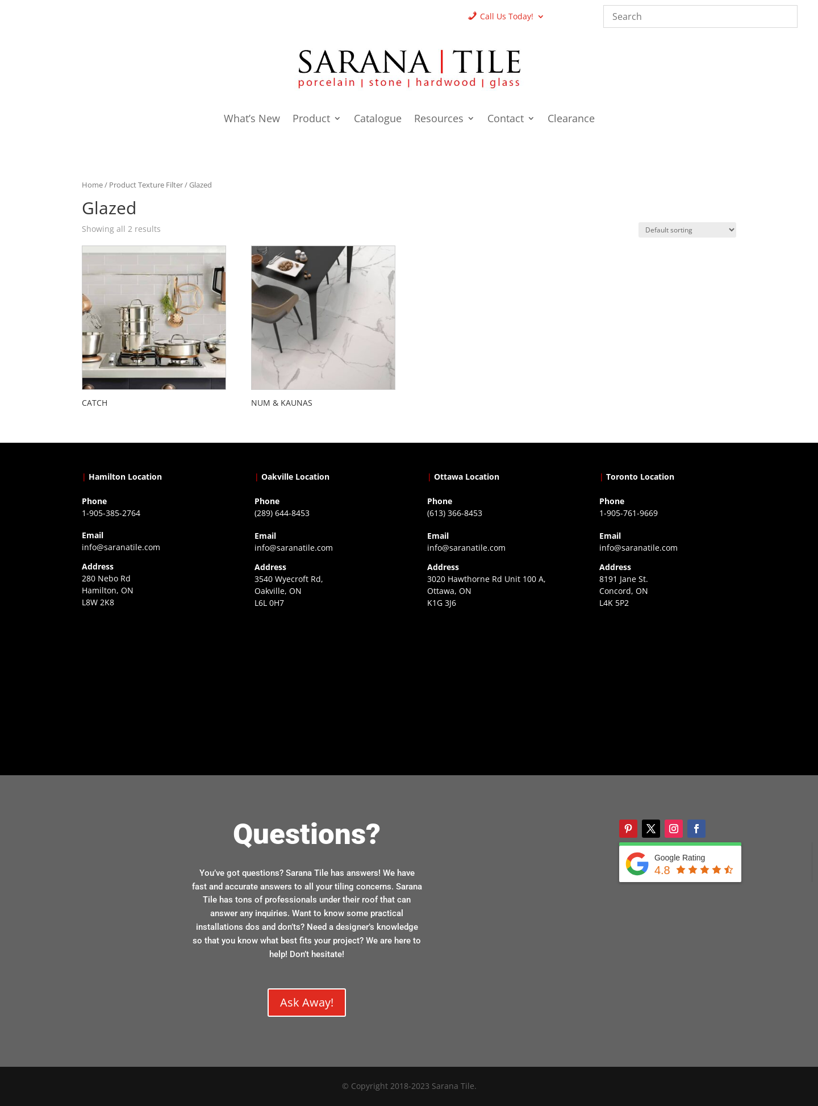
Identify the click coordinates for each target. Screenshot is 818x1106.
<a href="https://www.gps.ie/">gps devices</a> (495, 683)
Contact (505, 119)
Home (92, 185)
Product (311, 119)
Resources (439, 119)
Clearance (571, 119)
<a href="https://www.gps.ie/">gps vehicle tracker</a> (667, 683)
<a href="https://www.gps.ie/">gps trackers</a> (150, 682)
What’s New (252, 119)
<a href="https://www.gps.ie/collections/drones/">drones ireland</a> (322, 683)
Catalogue (378, 119)
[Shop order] (687, 230)
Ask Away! (306, 1002)
